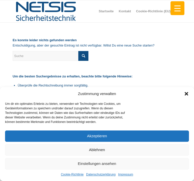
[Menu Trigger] (177, 8)
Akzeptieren (97, 136)
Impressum (125, 174)
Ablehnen (97, 150)
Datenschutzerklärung (101, 174)
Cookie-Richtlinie (72, 174)
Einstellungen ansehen (97, 163)
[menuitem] (106, 11)
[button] (186, 93)
